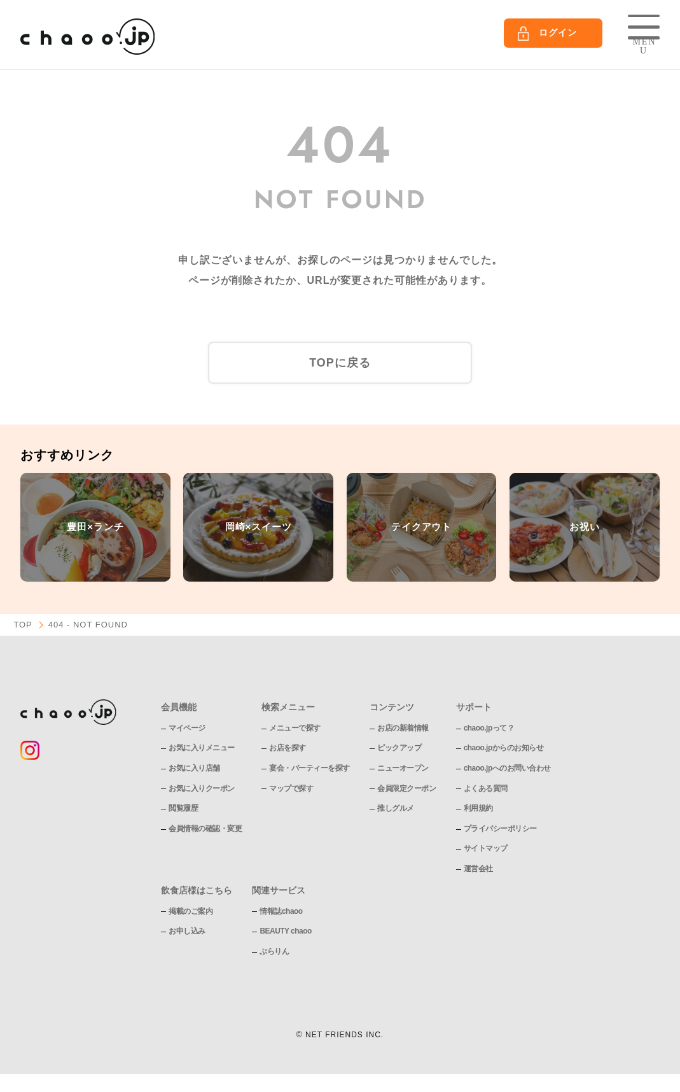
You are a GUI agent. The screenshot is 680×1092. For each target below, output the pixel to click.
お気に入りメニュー (202, 747)
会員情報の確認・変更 (205, 827)
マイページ (187, 727)
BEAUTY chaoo (286, 931)
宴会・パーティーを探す (309, 767)
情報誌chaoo (281, 910)
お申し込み (187, 931)
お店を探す (287, 747)
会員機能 (179, 706)
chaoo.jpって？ (489, 727)
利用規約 (478, 808)
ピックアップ (399, 747)
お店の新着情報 (403, 727)
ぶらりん (274, 950)
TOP (22, 624)
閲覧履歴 (183, 808)
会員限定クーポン (406, 787)
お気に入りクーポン (202, 787)
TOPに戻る (340, 362)
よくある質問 (486, 787)
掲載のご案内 (190, 910)
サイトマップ (486, 848)
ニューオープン (403, 767)
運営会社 (478, 868)
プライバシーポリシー (500, 827)
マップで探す (291, 787)
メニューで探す (295, 727)
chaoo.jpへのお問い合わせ (507, 767)
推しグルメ (395, 808)
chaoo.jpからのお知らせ (504, 747)
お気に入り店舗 (194, 767)
